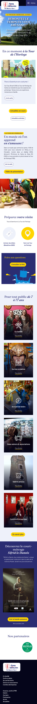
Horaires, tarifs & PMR (10, 691)
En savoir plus (17, 534)
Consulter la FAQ (18, 264)
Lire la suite (8, 164)
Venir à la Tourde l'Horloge (27, 236)
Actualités (6, 701)
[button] (31, 3)
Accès (5, 699)
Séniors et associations (10, 682)
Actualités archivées (18, 118)
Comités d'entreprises (10, 685)
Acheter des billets (9, 236)
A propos (5, 695)
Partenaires (6, 697)
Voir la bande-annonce (18, 619)
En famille (6, 676)
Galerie (5, 693)
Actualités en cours (18, 111)
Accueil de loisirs (8, 680)
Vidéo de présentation (14, 172)
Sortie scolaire (7, 678)
